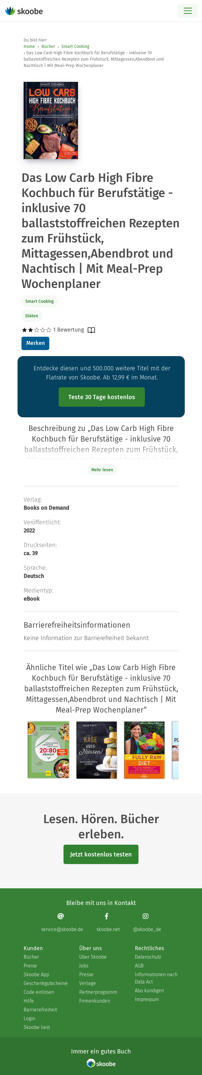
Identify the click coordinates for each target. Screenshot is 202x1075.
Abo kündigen (149, 990)
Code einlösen (39, 992)
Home (29, 46)
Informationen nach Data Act (156, 978)
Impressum (147, 999)
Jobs (83, 966)
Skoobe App (36, 974)
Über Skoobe (93, 957)
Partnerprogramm (98, 992)
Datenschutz (148, 957)
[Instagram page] (147, 922)
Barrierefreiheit (40, 1010)
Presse (86, 974)
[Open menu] (187, 11)
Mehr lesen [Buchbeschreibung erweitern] (102, 469)
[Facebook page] (108, 922)
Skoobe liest (37, 1027)
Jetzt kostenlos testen (101, 854)
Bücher (48, 46)
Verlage (87, 983)
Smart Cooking (75, 46)
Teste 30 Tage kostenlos (101, 397)
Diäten (31, 316)
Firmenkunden (94, 1001)
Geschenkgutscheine (45, 983)
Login (29, 1018)
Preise (30, 966)
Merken (35, 343)
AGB (139, 966)
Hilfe (29, 1001)
